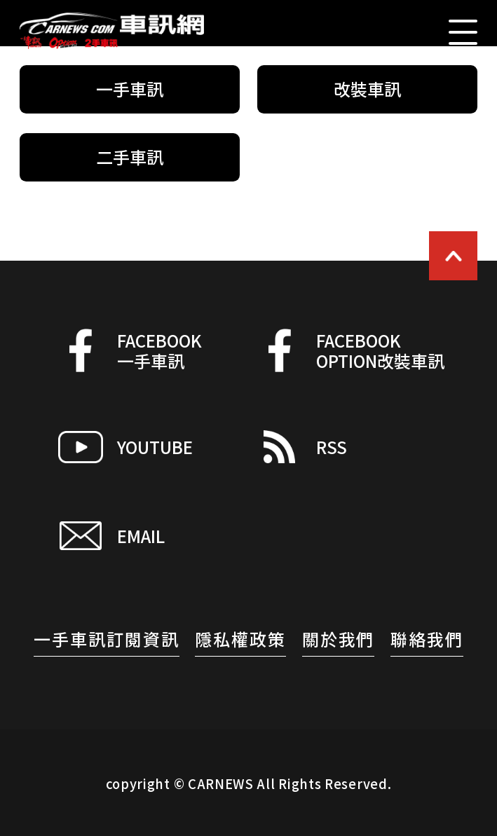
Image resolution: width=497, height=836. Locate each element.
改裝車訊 (367, 88)
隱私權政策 (240, 638)
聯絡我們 (426, 638)
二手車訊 (129, 156)
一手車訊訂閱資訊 (106, 638)
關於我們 (338, 638)
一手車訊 (129, 88)
